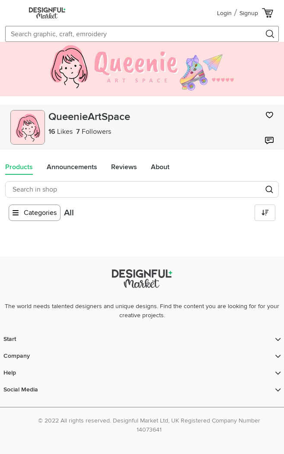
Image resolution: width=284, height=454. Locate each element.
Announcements (72, 167)
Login (224, 13)
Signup (248, 13)
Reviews (124, 167)
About (160, 167)
